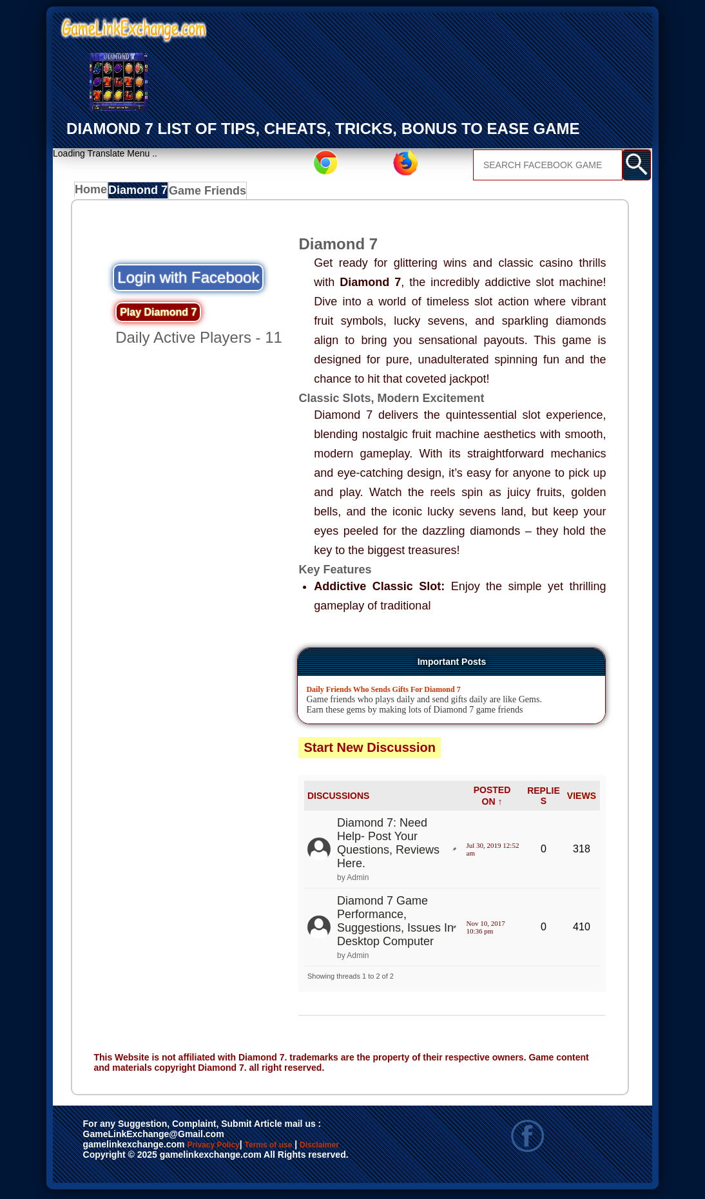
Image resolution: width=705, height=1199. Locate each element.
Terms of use (306, 1148)
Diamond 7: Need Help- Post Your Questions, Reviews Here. (388, 846)
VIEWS (581, 799)
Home (93, 193)
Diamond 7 (144, 193)
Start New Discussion (370, 751)
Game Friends (210, 193)
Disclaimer (112, 1162)
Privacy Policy (226, 1148)
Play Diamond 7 (158, 315)
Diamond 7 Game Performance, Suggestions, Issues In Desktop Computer (395, 924)
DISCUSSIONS (338, 799)
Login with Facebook (188, 280)
